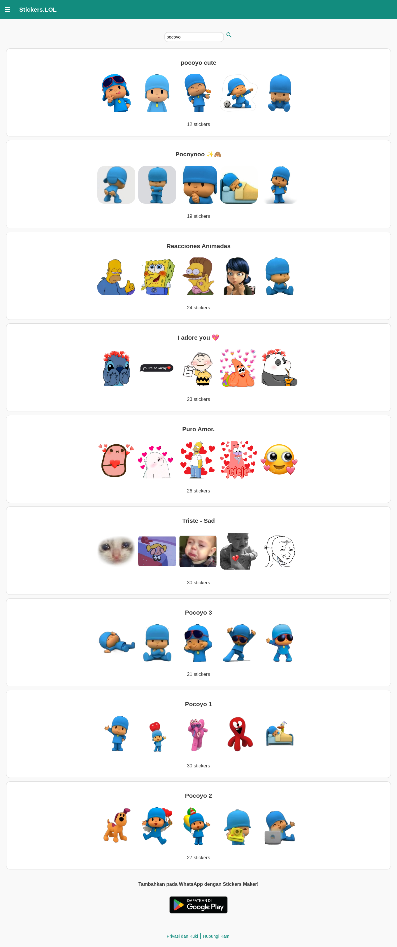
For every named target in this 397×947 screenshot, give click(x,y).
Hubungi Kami (216, 936)
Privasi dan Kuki (182, 936)
